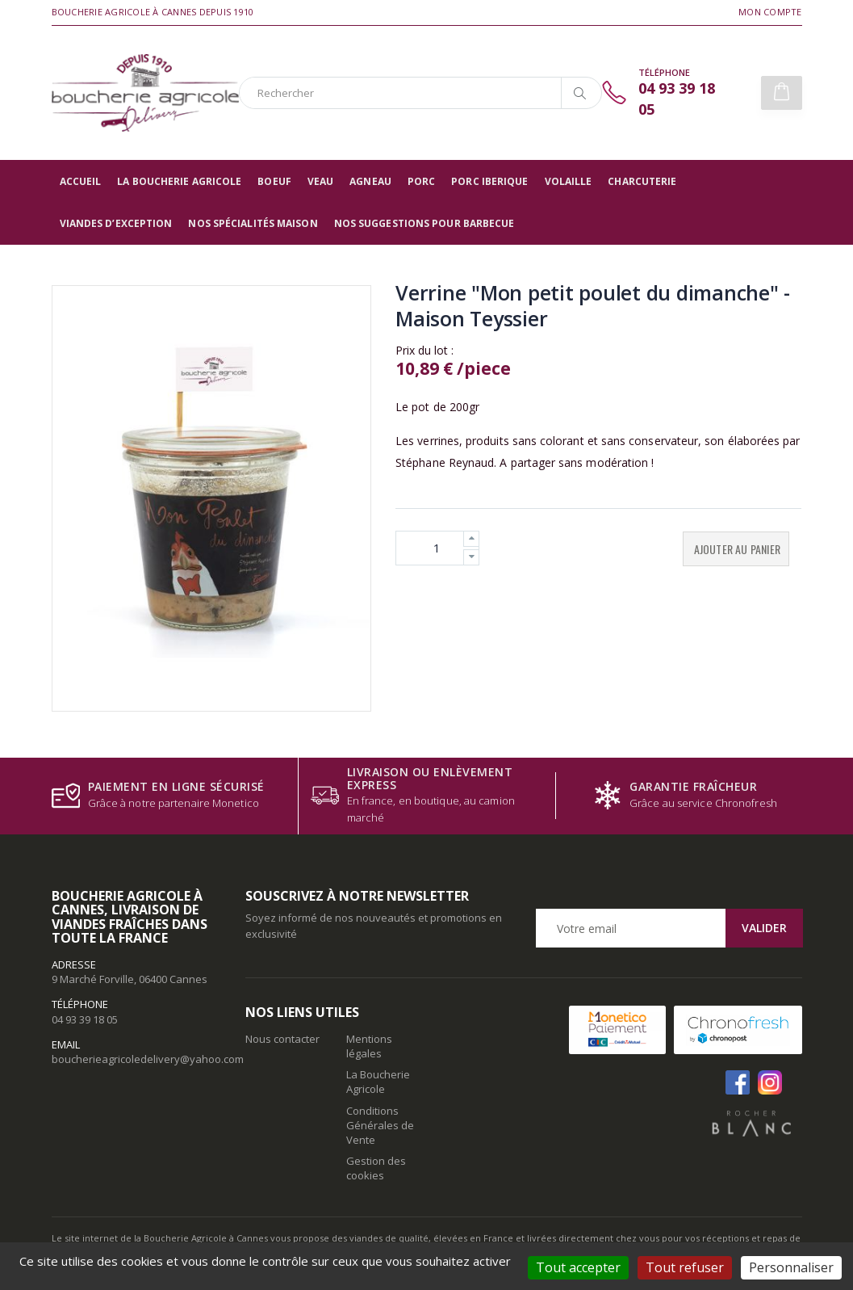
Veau (320, 181)
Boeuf (274, 181)
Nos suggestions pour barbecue (424, 223)
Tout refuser (685, 1267)
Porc (421, 181)
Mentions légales (369, 1046)
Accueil (81, 181)
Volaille (568, 181)
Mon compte (770, 12)
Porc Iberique (489, 181)
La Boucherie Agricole (179, 181)
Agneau (370, 181)
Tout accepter (578, 1267)
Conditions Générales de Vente (380, 1125)
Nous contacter (282, 1039)
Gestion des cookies (376, 1168)
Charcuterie (642, 181)
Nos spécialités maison (252, 223)
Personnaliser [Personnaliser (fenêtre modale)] (791, 1267)
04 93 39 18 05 (85, 1019)
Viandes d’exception (116, 223)
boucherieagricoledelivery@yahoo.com (148, 1059)
